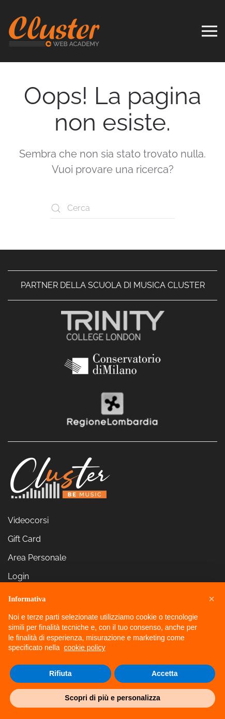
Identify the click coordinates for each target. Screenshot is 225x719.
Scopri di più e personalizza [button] (112, 698)
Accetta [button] (165, 673)
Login (18, 576)
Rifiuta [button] (60, 673)
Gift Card (24, 539)
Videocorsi (28, 520)
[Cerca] (113, 208)
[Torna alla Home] (54, 31)
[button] (211, 599)
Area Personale (37, 558)
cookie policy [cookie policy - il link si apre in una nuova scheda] (84, 647)
